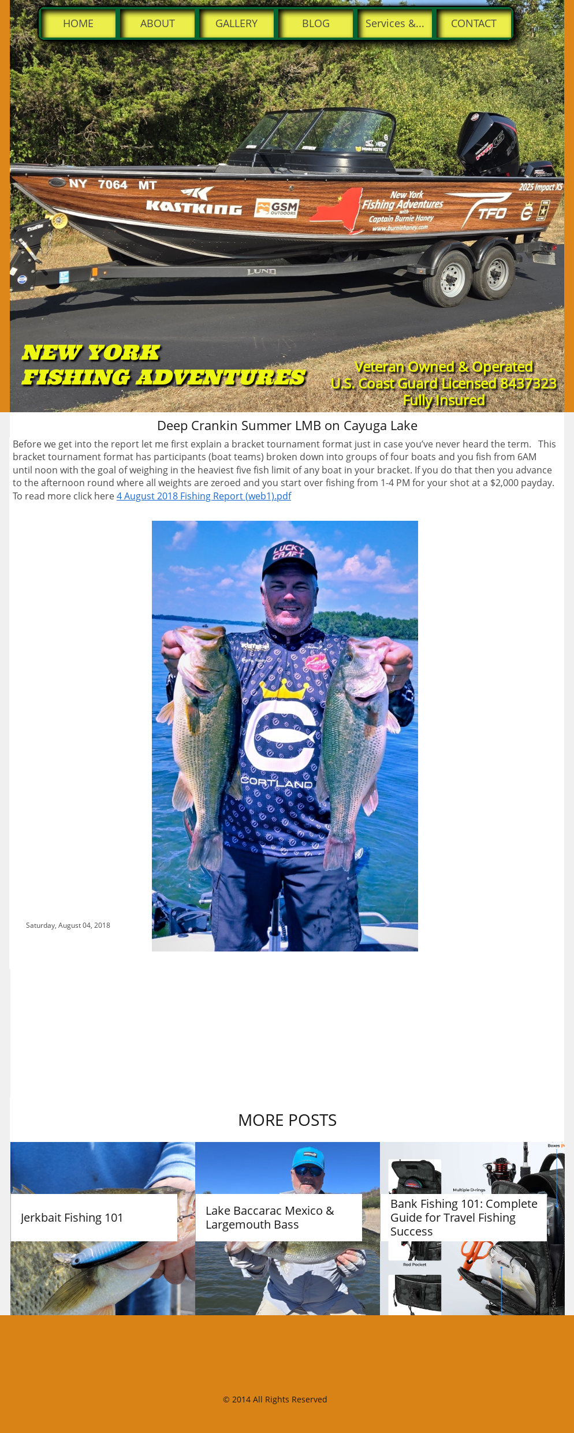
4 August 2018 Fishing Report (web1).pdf (204, 496)
